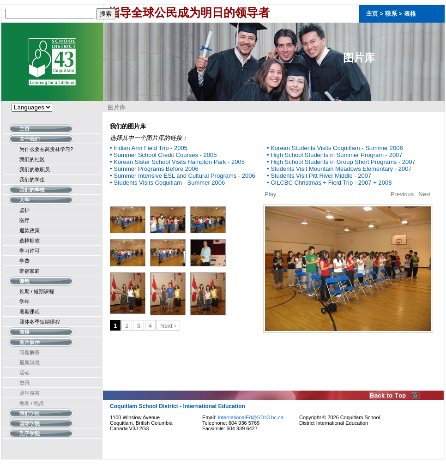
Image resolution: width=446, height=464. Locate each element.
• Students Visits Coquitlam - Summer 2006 (167, 182)
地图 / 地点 (31, 403)
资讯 (24, 383)
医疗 (24, 220)
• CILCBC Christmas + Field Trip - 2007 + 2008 (329, 182)
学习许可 (29, 250)
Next (424, 194)
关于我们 (29, 138)
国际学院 (29, 423)
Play (270, 194)
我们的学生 (32, 179)
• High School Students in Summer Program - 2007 (335, 154)
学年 (24, 301)
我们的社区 (32, 159)
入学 (24, 199)
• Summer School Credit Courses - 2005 (163, 154)
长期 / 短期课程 (36, 291)
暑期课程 (29, 311)
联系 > (394, 13)
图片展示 (29, 341)
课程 (24, 280)
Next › (168, 325)
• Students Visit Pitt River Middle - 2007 (319, 175)
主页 (372, 13)
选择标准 (29, 240)
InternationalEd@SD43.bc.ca (250, 417)
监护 (24, 210)
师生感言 (29, 393)
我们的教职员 (34, 169)
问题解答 (29, 352)
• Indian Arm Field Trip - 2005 (148, 148)
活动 (24, 372)
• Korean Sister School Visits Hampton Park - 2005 (177, 161)
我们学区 (29, 412)
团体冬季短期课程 (39, 322)
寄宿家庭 (29, 271)
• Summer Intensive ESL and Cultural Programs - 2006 (182, 175)
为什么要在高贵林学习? (46, 149)
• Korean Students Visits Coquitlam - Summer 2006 (335, 148)
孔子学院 (29, 433)
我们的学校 (32, 189)
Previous (402, 194)
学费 (24, 261)
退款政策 (29, 230)
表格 (410, 13)
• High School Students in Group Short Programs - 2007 (341, 161)
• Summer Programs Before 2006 (154, 168)
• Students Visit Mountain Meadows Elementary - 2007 (339, 168)
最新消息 (29, 362)
